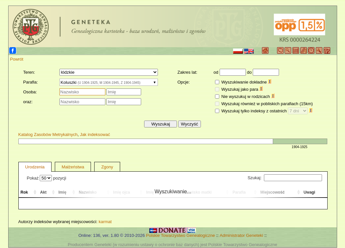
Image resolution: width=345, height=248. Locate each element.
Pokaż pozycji (46, 178)
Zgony (107, 166)
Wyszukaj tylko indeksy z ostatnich (266, 110)
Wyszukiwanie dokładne (246, 82)
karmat (105, 221)
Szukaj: (285, 177)
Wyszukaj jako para (242, 89)
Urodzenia (35, 166)
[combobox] (108, 82)
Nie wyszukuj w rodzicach (247, 96)
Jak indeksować (95, 134)
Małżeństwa (73, 166)
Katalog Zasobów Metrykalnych (48, 134)
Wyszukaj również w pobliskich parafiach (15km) (267, 103)
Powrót (16, 59)
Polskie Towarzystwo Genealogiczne (180, 235)
